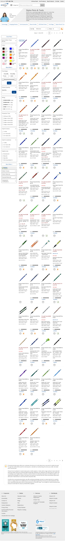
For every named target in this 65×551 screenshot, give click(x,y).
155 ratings (32, 131)
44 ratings (32, 198)
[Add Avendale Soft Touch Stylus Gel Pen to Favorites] (54, 100)
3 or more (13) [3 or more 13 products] (7, 135)
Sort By (32, 29)
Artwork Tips (36, 499)
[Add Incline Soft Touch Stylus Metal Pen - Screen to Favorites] (43, 100)
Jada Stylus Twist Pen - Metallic (46, 119)
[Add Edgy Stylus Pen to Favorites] (31, 333)
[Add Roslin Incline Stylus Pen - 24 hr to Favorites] (54, 68)
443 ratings (21, 98)
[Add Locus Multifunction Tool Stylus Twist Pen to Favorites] (31, 200)
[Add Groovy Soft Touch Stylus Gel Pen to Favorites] (31, 394)
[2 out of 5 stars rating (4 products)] (9, 107)
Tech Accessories (24, 24)
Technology (4, 24)
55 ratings (32, 267)
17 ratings (21, 421)
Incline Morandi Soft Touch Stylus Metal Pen (46, 188)
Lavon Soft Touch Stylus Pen (34, 412)
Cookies (4, 513)
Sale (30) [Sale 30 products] (6, 158)
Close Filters (9, 36)
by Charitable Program (38, 502)
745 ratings (32, 98)
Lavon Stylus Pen (34, 253)
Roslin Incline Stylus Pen (23, 53)
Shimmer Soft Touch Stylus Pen (57, 322)
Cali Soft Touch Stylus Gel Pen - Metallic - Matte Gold (46, 154)
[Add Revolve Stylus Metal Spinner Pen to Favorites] (20, 302)
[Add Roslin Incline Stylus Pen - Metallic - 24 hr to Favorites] (54, 365)
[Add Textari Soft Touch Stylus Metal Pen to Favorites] (31, 133)
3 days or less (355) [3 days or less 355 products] (8, 120)
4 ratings (44, 421)
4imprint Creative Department (37, 496)
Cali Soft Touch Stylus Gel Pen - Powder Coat (24, 188)
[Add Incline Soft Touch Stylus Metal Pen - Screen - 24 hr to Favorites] (54, 302)
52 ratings (55, 198)
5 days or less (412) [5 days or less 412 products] (8, 122)
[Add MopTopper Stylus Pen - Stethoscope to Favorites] (43, 269)
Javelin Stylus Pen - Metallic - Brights (23, 383)
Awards (19, 498)
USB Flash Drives (43, 24)
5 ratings (32, 391)
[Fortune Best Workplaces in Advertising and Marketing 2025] (5, 525)
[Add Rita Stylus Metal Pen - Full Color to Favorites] (43, 302)
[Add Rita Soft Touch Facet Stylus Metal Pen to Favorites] (54, 133)
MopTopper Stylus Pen (24, 85)
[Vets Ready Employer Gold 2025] (14, 525)
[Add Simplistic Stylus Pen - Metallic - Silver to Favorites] (31, 454)
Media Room (20, 505)
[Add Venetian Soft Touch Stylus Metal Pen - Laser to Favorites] (31, 365)
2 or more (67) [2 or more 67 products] (7, 133)
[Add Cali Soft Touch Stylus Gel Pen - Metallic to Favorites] (43, 68)
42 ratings (21, 165)
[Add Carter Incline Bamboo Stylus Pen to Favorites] (20, 365)
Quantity (4, 90)
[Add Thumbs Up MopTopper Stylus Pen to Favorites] (43, 365)
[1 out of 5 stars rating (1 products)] (9, 109)
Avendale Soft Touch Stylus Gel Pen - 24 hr (34, 220)
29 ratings (55, 421)
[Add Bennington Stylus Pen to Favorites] (20, 333)
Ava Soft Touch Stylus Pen (58, 218)
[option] (5, 48)
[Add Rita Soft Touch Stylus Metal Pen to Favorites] (54, 167)
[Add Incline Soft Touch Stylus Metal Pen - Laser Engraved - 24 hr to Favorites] (20, 133)
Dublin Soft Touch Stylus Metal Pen (45, 383)
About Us (4, 496)
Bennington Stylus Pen (24, 319)
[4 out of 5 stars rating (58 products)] (9, 102)
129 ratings (55, 98)
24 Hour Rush (34, 1)
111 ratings (21, 451)
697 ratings (32, 65)
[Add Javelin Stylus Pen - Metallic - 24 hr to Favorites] (20, 454)
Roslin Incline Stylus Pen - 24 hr (57, 53)
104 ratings (55, 65)
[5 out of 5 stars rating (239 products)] (9, 100)
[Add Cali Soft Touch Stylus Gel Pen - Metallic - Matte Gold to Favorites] (43, 167)
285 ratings (21, 65)
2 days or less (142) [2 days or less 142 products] (8, 118)
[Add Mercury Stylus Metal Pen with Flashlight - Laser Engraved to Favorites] (20, 269)
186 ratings (55, 267)
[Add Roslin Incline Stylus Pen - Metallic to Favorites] (20, 167)
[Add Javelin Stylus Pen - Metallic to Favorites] (31, 100)
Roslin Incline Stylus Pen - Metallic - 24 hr (57, 351)
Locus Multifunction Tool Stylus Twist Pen (35, 186)
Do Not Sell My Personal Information (7, 510)
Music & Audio (33, 24)
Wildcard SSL (39, 525)
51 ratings (55, 391)
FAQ (18, 503)
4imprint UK (52, 500)
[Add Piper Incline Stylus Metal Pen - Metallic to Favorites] (43, 333)
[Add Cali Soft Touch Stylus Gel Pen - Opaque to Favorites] (43, 235)
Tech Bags (51, 24)
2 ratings (32, 165)
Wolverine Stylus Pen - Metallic (58, 258)
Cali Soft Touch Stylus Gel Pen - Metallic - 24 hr (24, 221)
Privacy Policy (5, 507)
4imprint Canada (53, 498)
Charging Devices (13, 24)
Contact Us (4, 500)
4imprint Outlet (53, 506)
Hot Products (42, 1)
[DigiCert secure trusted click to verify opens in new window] (41, 522)
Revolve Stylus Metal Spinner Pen (23, 287)
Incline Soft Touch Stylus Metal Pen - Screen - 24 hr (57, 290)
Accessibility (4, 498)
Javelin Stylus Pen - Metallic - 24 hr (23, 441)
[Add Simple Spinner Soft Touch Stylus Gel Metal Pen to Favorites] (31, 167)
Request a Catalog (22, 509)
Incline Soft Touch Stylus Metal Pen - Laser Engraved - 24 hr (24, 122)
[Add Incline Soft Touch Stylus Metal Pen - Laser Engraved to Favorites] (31, 68)
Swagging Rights (22, 512)
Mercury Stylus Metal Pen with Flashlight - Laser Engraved (23, 254)
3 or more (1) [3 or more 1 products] (7, 146)
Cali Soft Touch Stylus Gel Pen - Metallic (46, 55)
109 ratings (21, 267)
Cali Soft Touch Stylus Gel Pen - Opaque (46, 220)
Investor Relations (6, 505)
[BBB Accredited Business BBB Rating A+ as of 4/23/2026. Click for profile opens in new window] (42, 528)
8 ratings (32, 299)
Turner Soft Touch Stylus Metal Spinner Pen (34, 288)
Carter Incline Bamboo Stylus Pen (24, 354)
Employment (5, 503)
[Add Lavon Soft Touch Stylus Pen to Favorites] (31, 423)
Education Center (22, 496)
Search (42, 5)
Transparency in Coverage (24, 514)
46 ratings (44, 267)
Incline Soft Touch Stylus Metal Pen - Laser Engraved (34, 56)
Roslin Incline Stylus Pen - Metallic (23, 151)
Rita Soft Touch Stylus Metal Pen (58, 151)
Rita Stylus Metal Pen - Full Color (46, 287)
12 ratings (44, 331)
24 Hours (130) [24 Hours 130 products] (7, 116)
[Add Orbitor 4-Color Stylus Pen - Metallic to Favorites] (54, 423)
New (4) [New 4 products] (5, 156)
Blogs (19, 500)
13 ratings (55, 233)
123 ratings (44, 98)
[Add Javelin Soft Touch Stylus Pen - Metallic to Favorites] (20, 423)
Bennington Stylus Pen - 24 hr (46, 412)
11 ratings (44, 165)
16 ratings (55, 131)
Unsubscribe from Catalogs (8, 516)
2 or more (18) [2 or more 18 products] (7, 144)
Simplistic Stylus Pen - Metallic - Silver (35, 441)
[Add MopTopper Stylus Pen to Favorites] (20, 100)
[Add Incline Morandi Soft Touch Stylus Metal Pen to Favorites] (43, 200)
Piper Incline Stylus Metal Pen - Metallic (45, 322)
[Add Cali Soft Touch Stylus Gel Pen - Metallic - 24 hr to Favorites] (20, 235)
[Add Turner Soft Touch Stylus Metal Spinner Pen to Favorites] (31, 302)
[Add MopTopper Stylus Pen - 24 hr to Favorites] (54, 200)
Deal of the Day (53, 508)
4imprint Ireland (53, 503)
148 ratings (44, 65)
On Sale (57, 1)
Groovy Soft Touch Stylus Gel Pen (34, 383)
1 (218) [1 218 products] (5, 131)
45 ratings (32, 331)
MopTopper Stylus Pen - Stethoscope (46, 254)
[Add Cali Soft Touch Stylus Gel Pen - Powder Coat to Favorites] (20, 200)
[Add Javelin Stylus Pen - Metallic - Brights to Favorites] (20, 394)
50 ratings (44, 391)
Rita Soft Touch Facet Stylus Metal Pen (58, 119)
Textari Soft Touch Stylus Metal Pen (34, 119)
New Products (50, 1)
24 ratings (55, 299)
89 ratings (21, 131)
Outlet (62, 1)
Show (50, 29)
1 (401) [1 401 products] (5, 142)
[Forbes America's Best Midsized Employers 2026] (23, 525)
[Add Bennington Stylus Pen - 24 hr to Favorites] (43, 423)
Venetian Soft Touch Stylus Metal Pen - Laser (34, 352)
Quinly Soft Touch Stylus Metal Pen (57, 383)
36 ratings (21, 331)
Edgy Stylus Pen (33, 319)
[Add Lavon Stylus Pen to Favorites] (31, 269)
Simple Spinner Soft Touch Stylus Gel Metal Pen (35, 152)
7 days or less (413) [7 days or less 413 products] (8, 124)
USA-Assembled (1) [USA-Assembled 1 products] (8, 160)
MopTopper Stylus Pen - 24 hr (58, 186)
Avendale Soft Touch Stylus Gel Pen (57, 88)
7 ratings (55, 362)
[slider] (3, 79)
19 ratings (21, 233)
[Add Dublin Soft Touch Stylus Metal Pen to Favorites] (43, 394)
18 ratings (32, 233)
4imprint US (52, 496)
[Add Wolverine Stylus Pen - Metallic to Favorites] (54, 269)
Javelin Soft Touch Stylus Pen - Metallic (23, 412)
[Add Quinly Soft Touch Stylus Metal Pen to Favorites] (54, 394)
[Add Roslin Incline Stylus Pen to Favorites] (20, 68)
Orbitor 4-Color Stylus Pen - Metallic (58, 412)
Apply (9, 83)
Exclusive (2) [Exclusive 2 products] (6, 153)
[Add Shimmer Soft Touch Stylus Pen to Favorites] (54, 333)
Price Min (6, 73)
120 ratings (55, 165)
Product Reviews (21, 507)
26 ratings (44, 198)
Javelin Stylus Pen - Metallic (34, 86)
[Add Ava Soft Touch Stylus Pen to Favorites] (54, 235)
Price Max (12, 73)
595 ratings (44, 131)
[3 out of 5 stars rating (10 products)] (9, 104)
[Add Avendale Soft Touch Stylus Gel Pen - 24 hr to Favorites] (31, 235)
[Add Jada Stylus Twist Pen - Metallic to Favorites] (43, 133)
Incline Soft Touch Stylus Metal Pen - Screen (45, 89)
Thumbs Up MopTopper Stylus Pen (46, 351)
